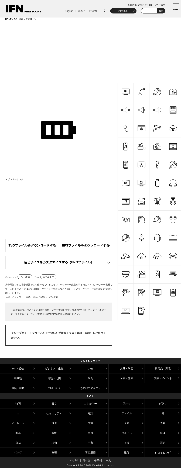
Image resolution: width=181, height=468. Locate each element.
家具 (18, 432)
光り (162, 423)
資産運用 (90, 452)
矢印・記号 (54, 388)
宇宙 (90, 442)
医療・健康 (126, 378)
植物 (54, 442)
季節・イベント (163, 378)
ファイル (126, 413)
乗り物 (18, 378)
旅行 (126, 452)
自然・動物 (18, 388)
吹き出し (126, 432)
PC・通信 (18, 19)
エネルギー (48, 276)
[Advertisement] (90, 51)
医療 (54, 432)
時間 (18, 403)
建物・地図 (54, 378)
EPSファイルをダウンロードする (85, 245)
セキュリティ (54, 413)
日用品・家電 (163, 368)
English (68, 10)
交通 (90, 423)
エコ (90, 432)
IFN (14, 8)
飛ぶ (54, 423)
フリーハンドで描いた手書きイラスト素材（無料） (62, 332)
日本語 (80, 10)
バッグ (18, 452)
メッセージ (18, 423)
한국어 (92, 10)
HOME (8, 19)
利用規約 (122, 10)
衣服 (126, 442)
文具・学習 (126, 368)
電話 (90, 413)
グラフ (163, 403)
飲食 (90, 378)
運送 (162, 442)
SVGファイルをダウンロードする (32, 245)
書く (54, 403)
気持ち (127, 403)
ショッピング (163, 452)
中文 (102, 10)
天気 (126, 423)
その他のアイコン (90, 388)
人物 (90, 368)
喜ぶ (18, 442)
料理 (162, 432)
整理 (54, 452)
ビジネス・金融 (54, 368)
